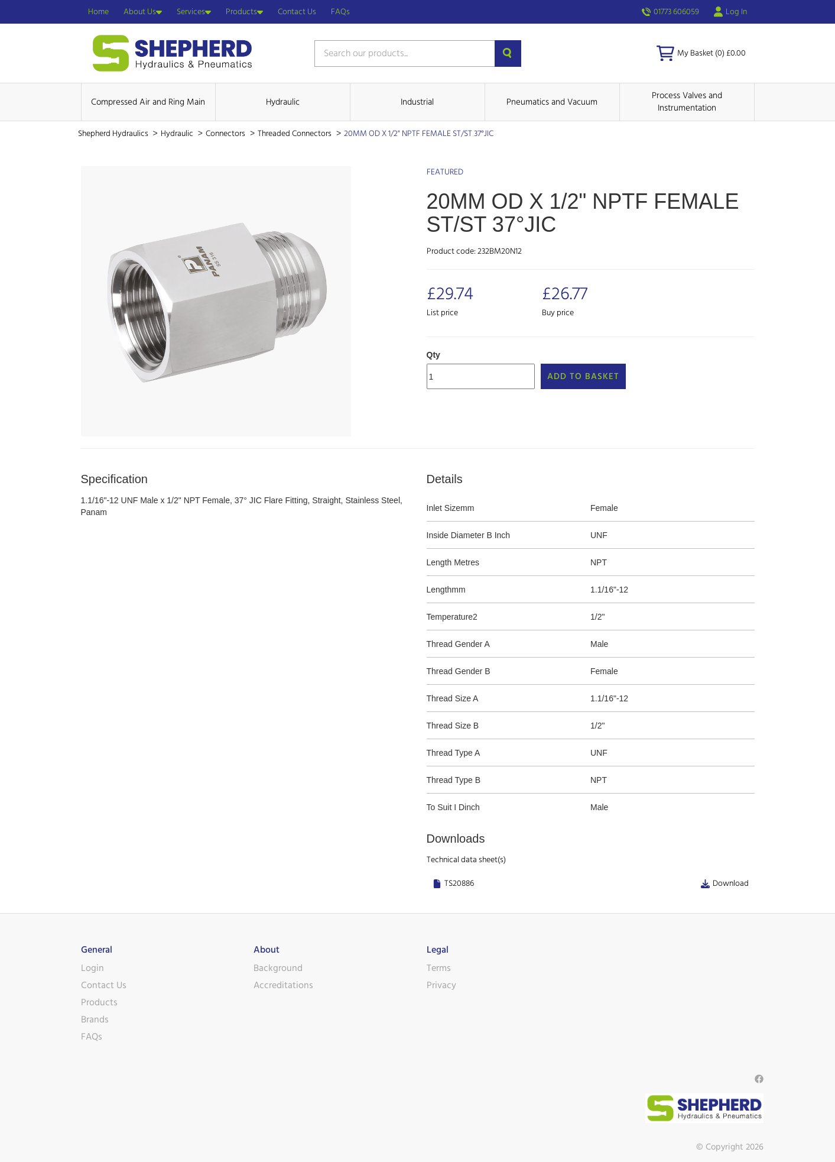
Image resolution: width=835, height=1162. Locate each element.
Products (244, 12)
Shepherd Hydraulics (114, 134)
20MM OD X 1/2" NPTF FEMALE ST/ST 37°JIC (418, 134)
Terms (439, 968)
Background (278, 968)
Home (98, 12)
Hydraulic (283, 102)
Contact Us (297, 12)
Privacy (441, 985)
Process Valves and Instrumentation (687, 101)
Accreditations (283, 985)
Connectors (226, 134)
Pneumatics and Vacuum (551, 102)
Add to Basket (583, 376)
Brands (95, 1019)
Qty (433, 355)
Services (194, 12)
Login (92, 968)
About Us (143, 12)
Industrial (417, 102)
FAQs (340, 12)
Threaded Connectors (295, 134)
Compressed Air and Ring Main (148, 102)
